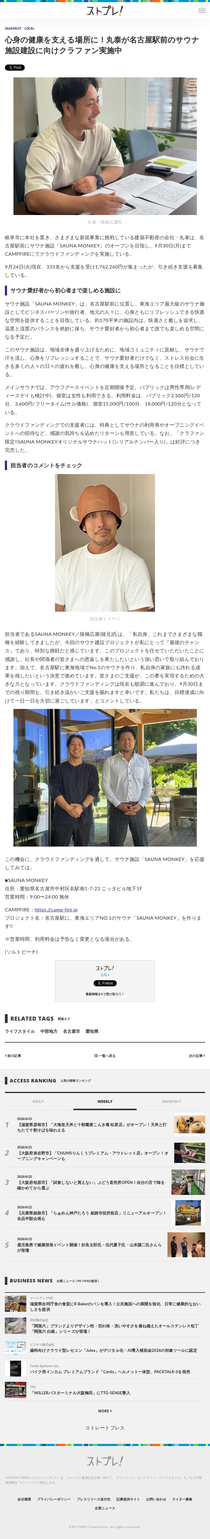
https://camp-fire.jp (56, 909)
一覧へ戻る (105, 1056)
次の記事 (197, 1056)
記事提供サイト (128, 1499)
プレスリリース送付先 (94, 1499)
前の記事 (13, 1056)
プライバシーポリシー (54, 1499)
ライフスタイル (20, 1031)
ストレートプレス (104, 1427)
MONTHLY (171, 1101)
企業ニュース (105, 1508)
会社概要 (24, 1499)
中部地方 (48, 1031)
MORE (105, 1411)
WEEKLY (105, 1101)
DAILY (38, 1101)
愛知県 (92, 1031)
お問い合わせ (156, 1499)
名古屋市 (71, 1031)
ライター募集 (182, 1499)
